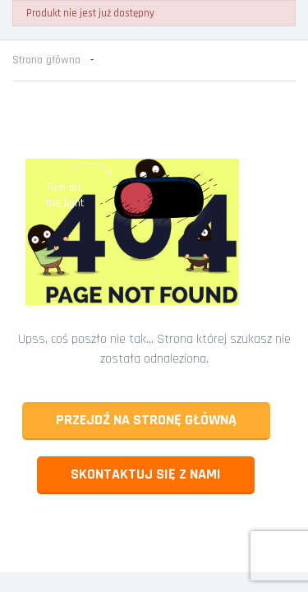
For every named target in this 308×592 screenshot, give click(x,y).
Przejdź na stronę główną (146, 419)
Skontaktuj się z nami (146, 474)
